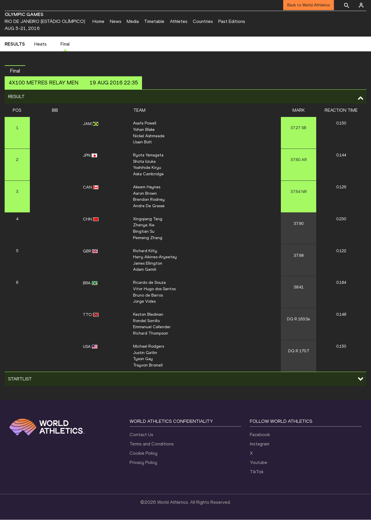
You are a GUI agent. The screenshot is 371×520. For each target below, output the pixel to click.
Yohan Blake (144, 129)
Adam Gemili (144, 269)
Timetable (154, 21)
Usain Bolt (142, 142)
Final (65, 44)
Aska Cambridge (148, 174)
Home (98, 21)
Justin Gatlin (145, 352)
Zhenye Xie (143, 225)
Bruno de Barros (148, 295)
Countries (203, 21)
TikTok (256, 472)
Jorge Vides (144, 301)
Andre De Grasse (149, 206)
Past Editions (231, 21)
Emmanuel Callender (152, 327)
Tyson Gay (143, 359)
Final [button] (15, 71)
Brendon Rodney (149, 199)
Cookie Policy (143, 453)
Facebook (260, 435)
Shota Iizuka (144, 161)
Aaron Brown (145, 193)
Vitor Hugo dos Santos (154, 289)
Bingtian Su (143, 231)
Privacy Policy (143, 462)
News (115, 21)
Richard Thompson (150, 333)
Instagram (259, 444)
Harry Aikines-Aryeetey (155, 257)
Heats (40, 44)
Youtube (258, 462)
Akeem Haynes (146, 187)
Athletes (179, 21)
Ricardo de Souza (149, 282)
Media (133, 21)
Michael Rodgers (148, 346)
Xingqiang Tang (147, 219)
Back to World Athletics (308, 5)
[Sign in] (361, 5)
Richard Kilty (145, 251)
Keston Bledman (148, 314)
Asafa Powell (144, 123)
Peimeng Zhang (147, 238)
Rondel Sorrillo (146, 321)
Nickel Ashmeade (149, 136)
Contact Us (141, 435)
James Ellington (147, 263)
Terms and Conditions (152, 444)
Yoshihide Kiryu (147, 167)
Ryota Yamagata (148, 155)
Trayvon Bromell (148, 365)
